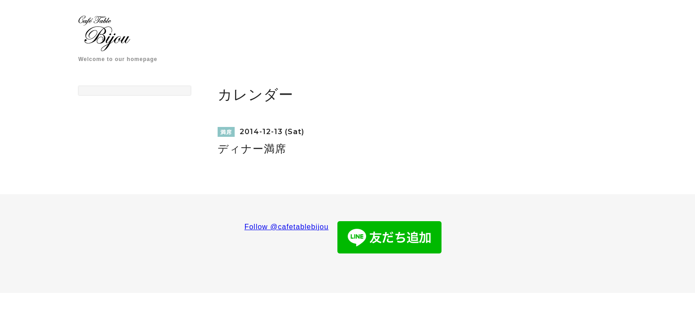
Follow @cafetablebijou (287, 227)
